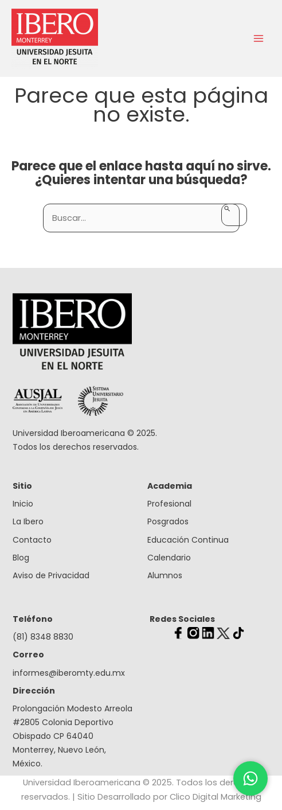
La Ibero (28, 521)
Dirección (34, 690)
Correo (28, 654)
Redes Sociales (182, 619)
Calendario (169, 557)
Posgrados (168, 521)
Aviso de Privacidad (51, 575)
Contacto (32, 540)
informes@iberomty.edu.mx (69, 673)
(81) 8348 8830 (43, 636)
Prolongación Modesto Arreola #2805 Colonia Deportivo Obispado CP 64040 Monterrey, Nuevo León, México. (72, 736)
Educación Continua (188, 540)
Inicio (23, 503)
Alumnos (164, 575)
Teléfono (33, 619)
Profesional (169, 503)
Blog (21, 557)
